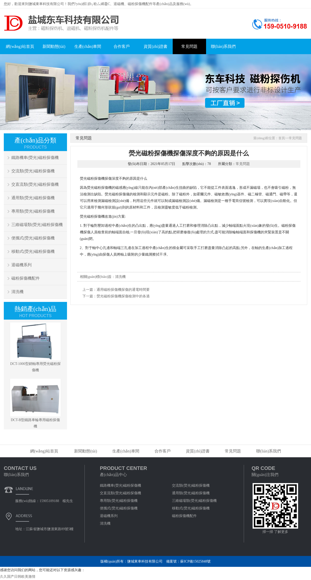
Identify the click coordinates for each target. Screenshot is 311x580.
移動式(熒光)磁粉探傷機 (33, 251)
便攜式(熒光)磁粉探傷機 (33, 238)
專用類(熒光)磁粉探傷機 (33, 211)
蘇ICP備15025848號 (195, 561)
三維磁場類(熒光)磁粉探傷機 (37, 224)
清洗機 (17, 291)
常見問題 (189, 46)
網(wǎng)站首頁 (20, 46)
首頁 (281, 138)
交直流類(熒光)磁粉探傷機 (35, 184)
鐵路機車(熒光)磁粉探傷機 (35, 157)
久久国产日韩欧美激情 (17, 576)
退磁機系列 (21, 265)
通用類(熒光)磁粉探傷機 (33, 198)
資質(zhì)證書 (155, 46)
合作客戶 (122, 46)
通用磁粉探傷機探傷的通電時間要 (123, 290)
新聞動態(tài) (53, 46)
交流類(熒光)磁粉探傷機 (33, 171)
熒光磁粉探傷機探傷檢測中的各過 (123, 296)
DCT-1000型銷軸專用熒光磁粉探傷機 (35, 347)
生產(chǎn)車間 (87, 46)
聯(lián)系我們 (223, 46)
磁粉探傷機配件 (25, 278)
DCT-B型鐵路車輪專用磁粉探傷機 (35, 403)
